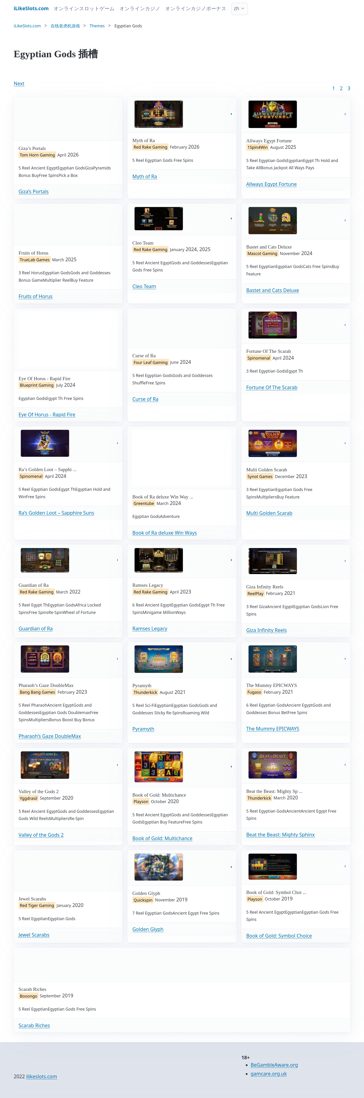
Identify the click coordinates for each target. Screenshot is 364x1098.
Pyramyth (143, 729)
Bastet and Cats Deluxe (272, 290)
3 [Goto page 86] (349, 88)
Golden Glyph (147, 929)
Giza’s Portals (34, 191)
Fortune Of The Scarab (272, 387)
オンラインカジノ (140, 8)
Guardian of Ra (36, 628)
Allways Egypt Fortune (271, 184)
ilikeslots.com (41, 1076)
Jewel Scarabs (34, 935)
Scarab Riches (34, 1025)
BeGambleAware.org (274, 1065)
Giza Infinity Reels (266, 630)
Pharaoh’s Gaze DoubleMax (50, 736)
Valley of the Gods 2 (41, 835)
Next (19, 83)
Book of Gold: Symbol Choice (279, 935)
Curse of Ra (145, 399)
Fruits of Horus (35, 296)
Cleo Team (144, 286)
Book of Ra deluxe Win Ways (164, 533)
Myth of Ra (144, 176)
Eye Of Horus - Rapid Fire (47, 414)
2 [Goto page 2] (341, 88)
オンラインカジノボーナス (195, 8)
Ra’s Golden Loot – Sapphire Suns (56, 513)
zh (236, 8)
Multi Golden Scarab (269, 513)
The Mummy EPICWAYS (272, 728)
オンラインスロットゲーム (84, 8)
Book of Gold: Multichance (162, 838)
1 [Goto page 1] (333, 88)
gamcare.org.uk (269, 1073)
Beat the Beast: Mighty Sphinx (280, 834)
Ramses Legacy (149, 628)
